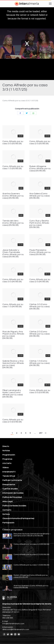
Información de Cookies (12, 493)
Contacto (6, 510)
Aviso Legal (7, 501)
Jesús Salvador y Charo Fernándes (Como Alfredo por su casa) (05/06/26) (13, 253)
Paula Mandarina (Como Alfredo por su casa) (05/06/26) (40, 252)
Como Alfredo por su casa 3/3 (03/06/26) (39, 391)
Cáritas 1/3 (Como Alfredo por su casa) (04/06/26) (39, 363)
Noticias (6, 451)
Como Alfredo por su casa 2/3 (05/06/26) (39, 142)
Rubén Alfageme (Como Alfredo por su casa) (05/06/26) (40, 168)
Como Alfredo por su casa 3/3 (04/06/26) (12, 280)
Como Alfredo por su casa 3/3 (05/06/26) (12, 142)
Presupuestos (8, 484)
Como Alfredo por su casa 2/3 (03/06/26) (12, 421)
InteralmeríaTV (9, 472)
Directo (5, 446)
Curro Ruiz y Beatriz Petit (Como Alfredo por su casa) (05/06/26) (39, 224)
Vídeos (5, 468)
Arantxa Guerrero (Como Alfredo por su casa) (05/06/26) (13, 196)
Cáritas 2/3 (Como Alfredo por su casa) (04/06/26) (39, 334)
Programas (7, 459)
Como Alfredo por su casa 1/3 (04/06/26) (12, 305)
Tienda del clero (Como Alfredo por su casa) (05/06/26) (13, 223)
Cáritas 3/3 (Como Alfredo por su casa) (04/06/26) (39, 306)
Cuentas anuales (10, 489)
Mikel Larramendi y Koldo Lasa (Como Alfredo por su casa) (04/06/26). (12, 393)
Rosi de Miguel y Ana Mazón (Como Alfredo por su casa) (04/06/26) (13, 335)
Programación (8, 455)
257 (40, 433)
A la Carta (6, 463)
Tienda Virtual (8, 476)
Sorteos (6, 514)
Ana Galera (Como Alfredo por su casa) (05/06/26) (39, 196)
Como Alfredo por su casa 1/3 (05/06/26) (12, 167)
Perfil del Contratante (12, 480)
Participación (8, 523)
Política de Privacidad (12, 497)
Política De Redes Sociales (14, 506)
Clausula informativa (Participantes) (18, 518)
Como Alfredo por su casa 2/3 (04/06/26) (39, 280)
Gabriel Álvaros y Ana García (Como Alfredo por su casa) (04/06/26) (13, 364)
